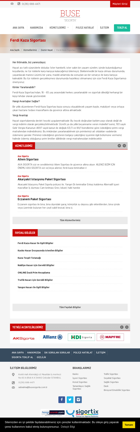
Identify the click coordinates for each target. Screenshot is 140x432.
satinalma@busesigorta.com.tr (32, 387)
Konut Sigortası (80, 382)
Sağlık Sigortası (111, 382)
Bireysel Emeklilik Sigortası (117, 390)
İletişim (104, 28)
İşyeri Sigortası (80, 378)
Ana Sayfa (14, 50)
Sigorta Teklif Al (22, 357)
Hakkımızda (36, 28)
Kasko (75, 374)
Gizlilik (41, 357)
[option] (70, 163)
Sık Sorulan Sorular (57, 352)
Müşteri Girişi (120, 4)
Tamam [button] (129, 424)
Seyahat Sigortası (112, 378)
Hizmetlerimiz (30, 50)
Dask (106, 386)
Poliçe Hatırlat (85, 28)
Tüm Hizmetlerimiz (70, 220)
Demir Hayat (47, 50)
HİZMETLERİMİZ (59, 27)
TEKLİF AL (122, 28)
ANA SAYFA (18, 28)
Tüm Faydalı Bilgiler (70, 307)
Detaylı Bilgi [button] (68, 426)
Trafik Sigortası (111, 374)
